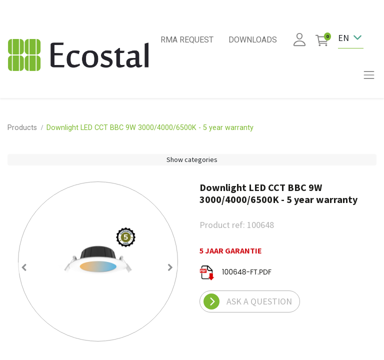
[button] (25, 267)
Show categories (192, 159)
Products (22, 128)
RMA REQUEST (187, 39)
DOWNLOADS (252, 39)
